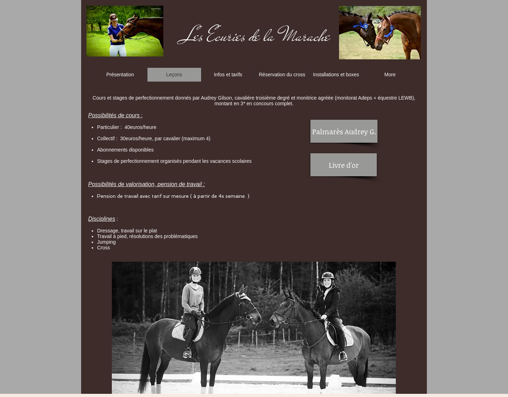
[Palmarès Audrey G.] (343, 131)
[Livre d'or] (343, 164)
